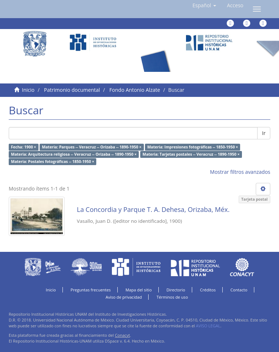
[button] (204, 5)
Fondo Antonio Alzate (134, 89)
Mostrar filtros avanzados (240, 171)
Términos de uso (172, 297)
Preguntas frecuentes (90, 289)
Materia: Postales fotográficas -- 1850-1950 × (52, 161)
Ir (264, 133)
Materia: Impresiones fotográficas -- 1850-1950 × (192, 147)
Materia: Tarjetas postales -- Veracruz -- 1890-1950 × (190, 154)
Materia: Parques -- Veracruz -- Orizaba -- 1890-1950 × (92, 147)
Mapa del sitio (138, 289)
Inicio (28, 89)
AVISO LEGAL (208, 325)
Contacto (238, 289)
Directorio (175, 289)
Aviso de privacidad (124, 297)
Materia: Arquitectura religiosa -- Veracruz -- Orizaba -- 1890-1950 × (74, 154)
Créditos (207, 289)
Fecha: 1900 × (23, 147)
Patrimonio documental (72, 89)
